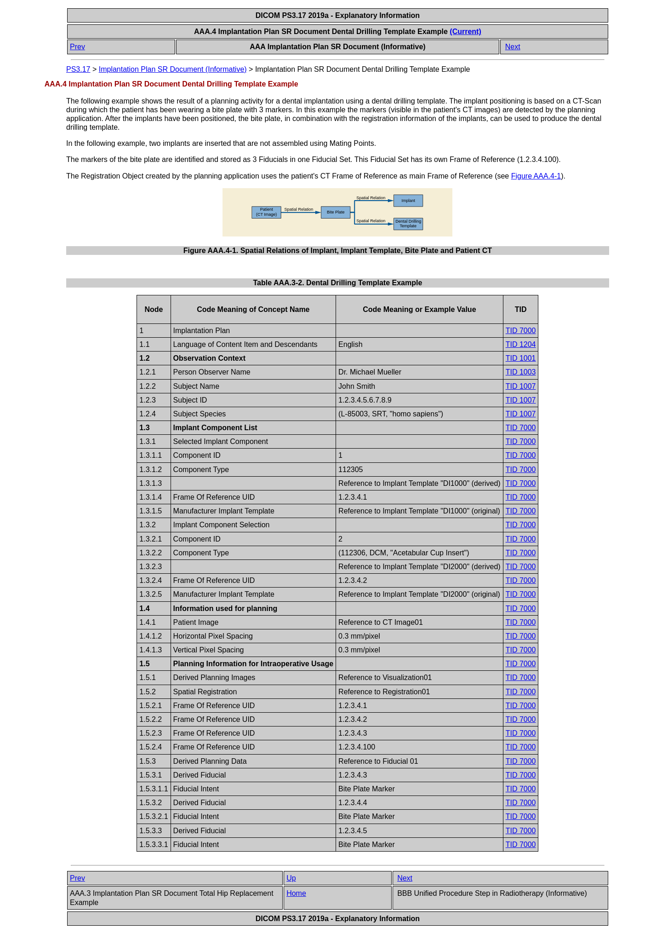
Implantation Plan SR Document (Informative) (173, 69)
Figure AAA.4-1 (536, 176)
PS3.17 (78, 69)
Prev (77, 47)
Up (291, 878)
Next (512, 47)
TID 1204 (521, 344)
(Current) (465, 31)
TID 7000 (521, 330)
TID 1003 (521, 372)
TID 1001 (521, 358)
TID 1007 (521, 386)
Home (296, 893)
